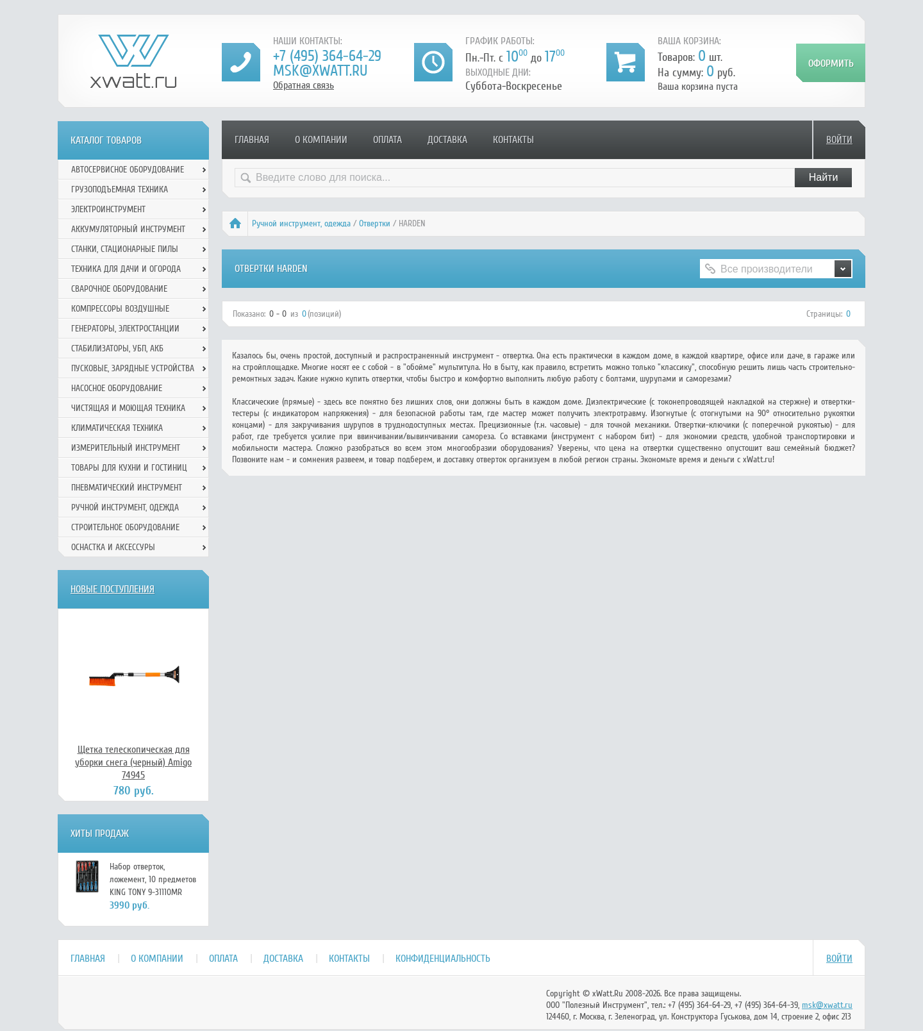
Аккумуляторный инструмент (128, 229)
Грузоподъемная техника (119, 189)
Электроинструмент (108, 209)
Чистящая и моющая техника (128, 408)
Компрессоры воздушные (120, 308)
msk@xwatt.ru (320, 71)
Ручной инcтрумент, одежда (301, 223)
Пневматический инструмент (126, 487)
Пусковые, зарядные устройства (132, 368)
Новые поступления (112, 589)
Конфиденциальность (442, 958)
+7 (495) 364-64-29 (327, 56)
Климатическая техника (117, 428)
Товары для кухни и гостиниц (129, 467)
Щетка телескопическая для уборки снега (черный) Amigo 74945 (133, 762)
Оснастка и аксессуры (113, 547)
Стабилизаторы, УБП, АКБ (117, 348)
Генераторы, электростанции (125, 328)
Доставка (447, 139)
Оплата (387, 139)
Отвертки (374, 223)
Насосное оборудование (116, 388)
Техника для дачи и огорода (126, 269)
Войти (839, 139)
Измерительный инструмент (125, 447)
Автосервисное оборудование (127, 169)
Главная (252, 139)
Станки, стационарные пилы (124, 249)
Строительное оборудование (125, 527)
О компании (321, 139)
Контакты (513, 139)
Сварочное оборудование (119, 288)
